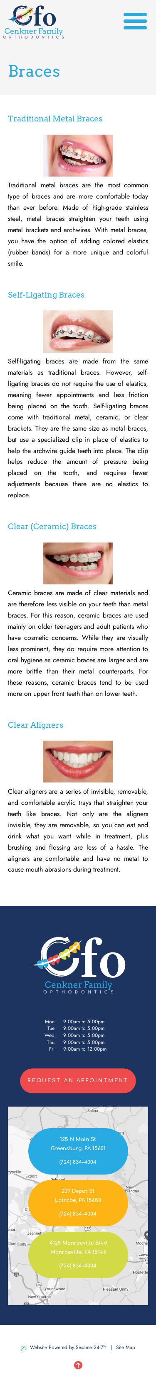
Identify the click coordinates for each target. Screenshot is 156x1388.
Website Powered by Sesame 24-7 (63, 1347)
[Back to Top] (78, 1366)
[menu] (135, 22)
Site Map (125, 1347)
